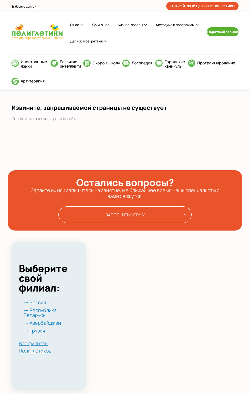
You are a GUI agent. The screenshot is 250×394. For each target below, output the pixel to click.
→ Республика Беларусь (40, 312)
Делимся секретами (86, 41)
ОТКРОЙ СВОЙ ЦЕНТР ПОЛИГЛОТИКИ (202, 6)
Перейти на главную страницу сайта (44, 118)
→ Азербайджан (42, 323)
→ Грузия (34, 330)
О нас (74, 24)
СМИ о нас (100, 24)
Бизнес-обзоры (130, 24)
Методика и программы (175, 24)
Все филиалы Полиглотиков (35, 347)
